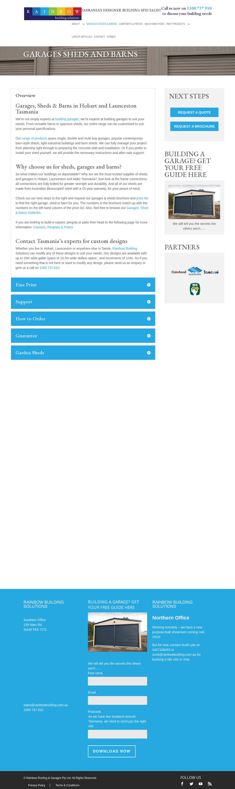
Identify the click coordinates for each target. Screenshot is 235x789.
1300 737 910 (49, 268)
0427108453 (161, 650)
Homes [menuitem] (111, 37)
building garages (67, 119)
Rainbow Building (124, 248)
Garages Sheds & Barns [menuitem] (101, 24)
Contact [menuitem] (99, 37)
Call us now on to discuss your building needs (186, 11)
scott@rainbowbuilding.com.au (174, 654)
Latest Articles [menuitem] (82, 37)
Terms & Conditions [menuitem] (67, 785)
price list (142, 198)
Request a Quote (194, 112)
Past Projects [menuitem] (175, 24)
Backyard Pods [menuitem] (154, 24)
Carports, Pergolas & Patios (53, 227)
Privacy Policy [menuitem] (36, 785)
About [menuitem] (76, 24)
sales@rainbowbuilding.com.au (45, 705)
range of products (34, 138)
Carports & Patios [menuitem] (131, 24)
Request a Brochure (194, 126)
